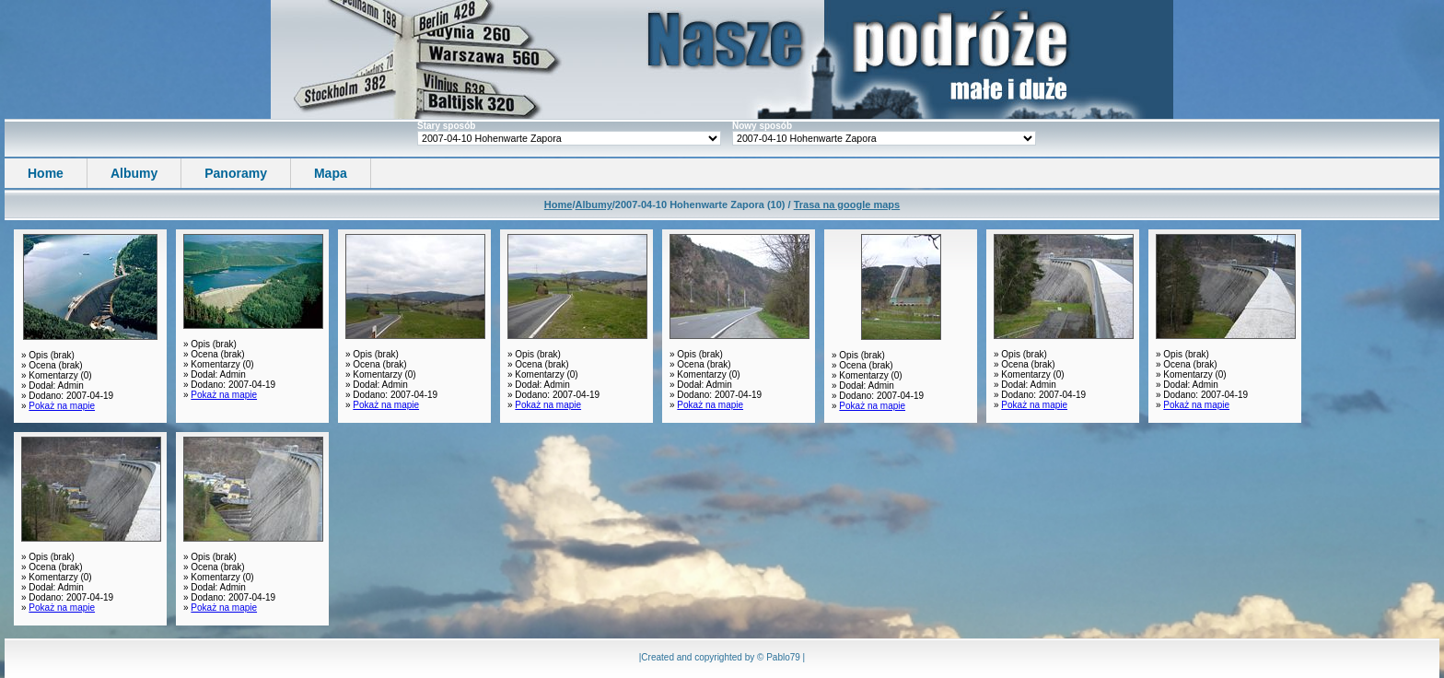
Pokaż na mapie (62, 406)
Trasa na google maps (847, 204)
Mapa (330, 173)
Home (46, 173)
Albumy (134, 173)
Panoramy (235, 173)
